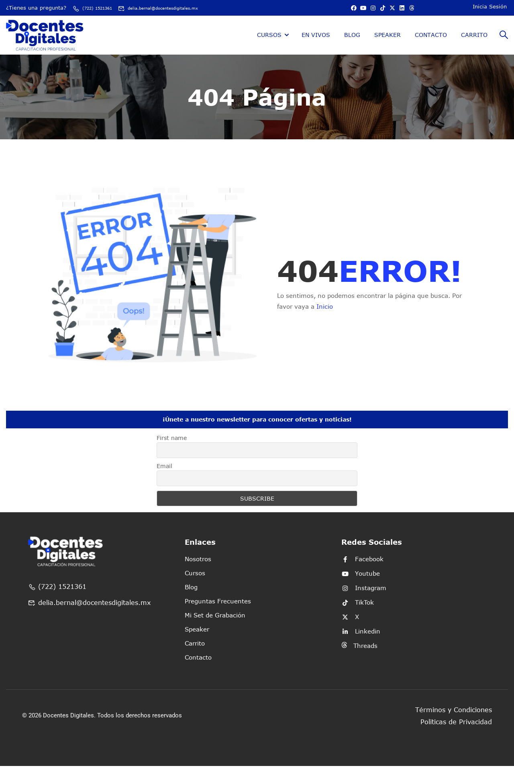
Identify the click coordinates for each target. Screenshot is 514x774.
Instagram (363, 595)
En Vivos (316, 42)
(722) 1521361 (97, 7)
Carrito (474, 42)
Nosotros (198, 566)
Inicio (324, 314)
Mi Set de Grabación (215, 623)
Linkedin (360, 639)
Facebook (362, 566)
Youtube (360, 581)
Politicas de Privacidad (456, 729)
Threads (359, 653)
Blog (352, 42)
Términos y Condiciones (453, 717)
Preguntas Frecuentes (218, 609)
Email (164, 474)
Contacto (431, 42)
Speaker (387, 42)
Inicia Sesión (490, 9)
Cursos (269, 42)
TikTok (357, 610)
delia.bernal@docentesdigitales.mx (58, 15)
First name (172, 445)
